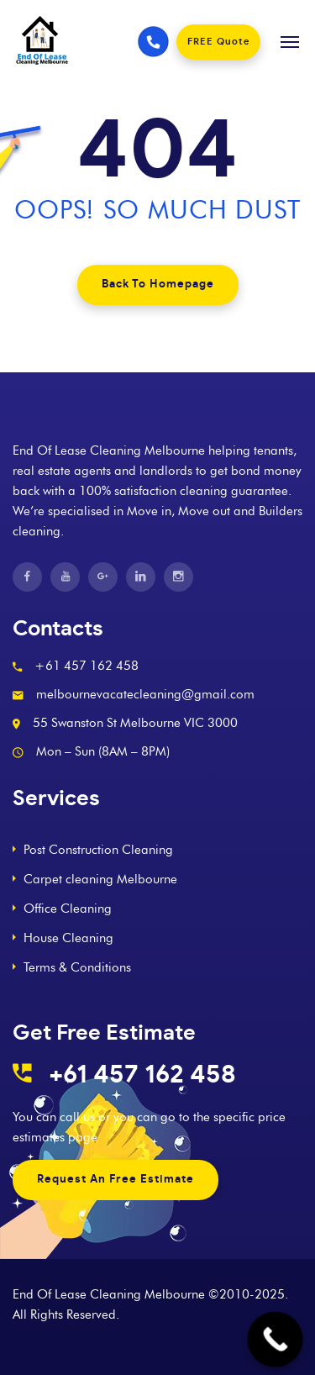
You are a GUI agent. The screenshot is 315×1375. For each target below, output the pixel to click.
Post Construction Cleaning (98, 849)
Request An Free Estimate (115, 1179)
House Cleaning (68, 938)
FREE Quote (218, 41)
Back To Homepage (158, 284)
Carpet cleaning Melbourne (100, 879)
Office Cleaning (68, 908)
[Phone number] (153, 42)
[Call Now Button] (275, 1339)
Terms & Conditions (77, 967)
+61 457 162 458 (142, 1075)
